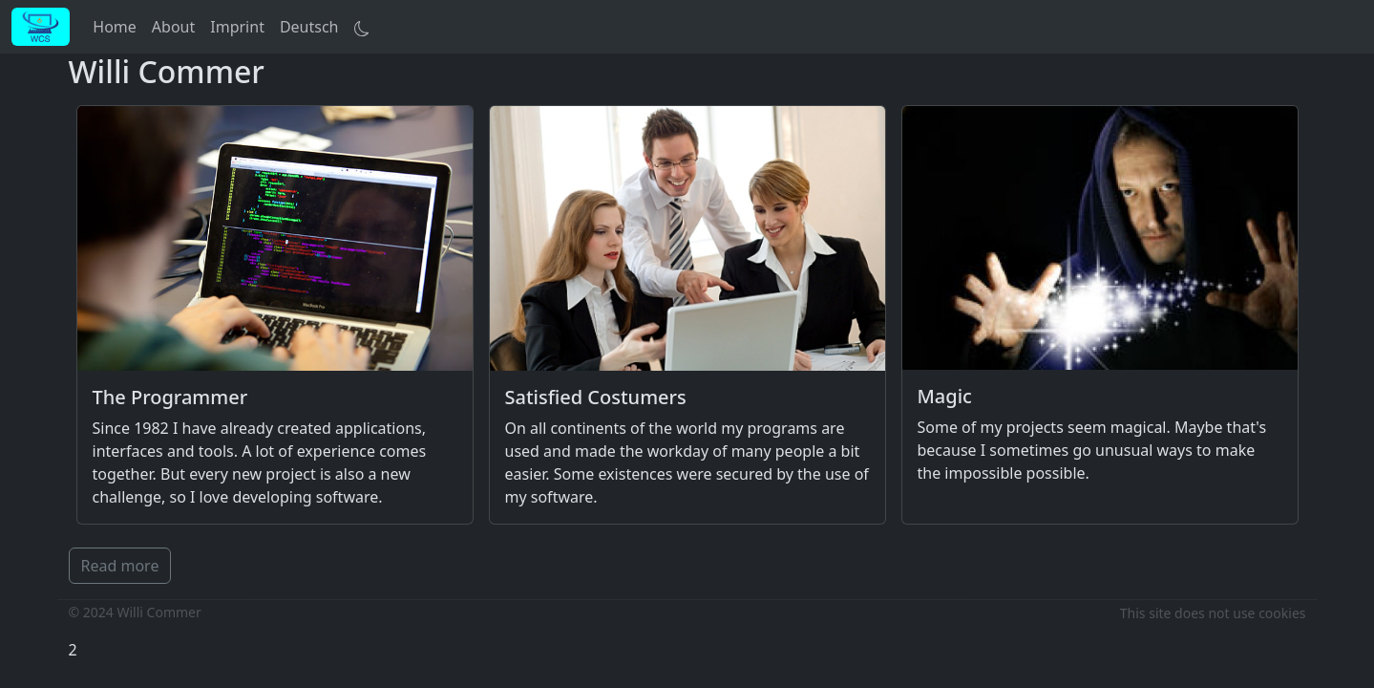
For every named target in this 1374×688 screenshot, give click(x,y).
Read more (120, 565)
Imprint (237, 26)
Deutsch (309, 26)
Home (115, 26)
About (173, 26)
